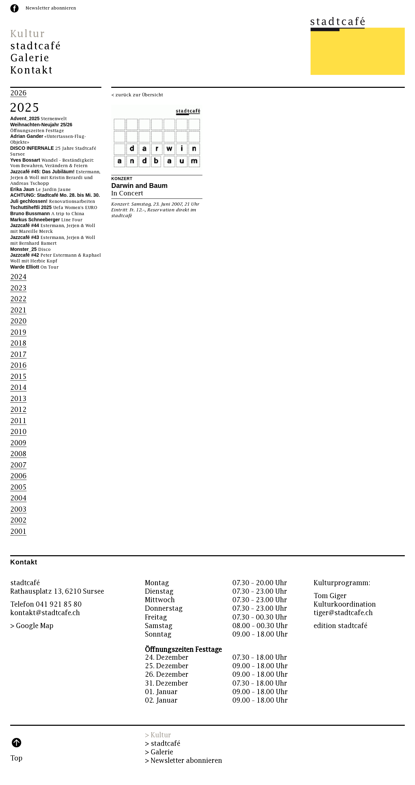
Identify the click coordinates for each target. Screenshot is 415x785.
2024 (18, 277)
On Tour (34, 267)
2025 (24, 107)
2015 (18, 376)
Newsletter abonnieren (51, 8)
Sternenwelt (38, 118)
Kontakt (31, 70)
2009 (18, 443)
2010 (18, 431)
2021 (18, 310)
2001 (18, 531)
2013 (18, 398)
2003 (18, 509)
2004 (18, 498)
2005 (18, 487)
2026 (18, 93)
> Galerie (159, 752)
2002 (18, 520)
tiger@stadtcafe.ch (343, 612)
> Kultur (158, 735)
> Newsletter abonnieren (183, 760)
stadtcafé (36, 46)
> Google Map (31, 625)
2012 (18, 409)
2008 (18, 454)
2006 (18, 476)
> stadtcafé (162, 743)
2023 (18, 288)
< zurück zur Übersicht (137, 95)
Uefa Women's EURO (53, 207)
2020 (18, 321)
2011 (18, 420)
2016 (18, 365)
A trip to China (47, 213)
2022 (18, 299)
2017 (18, 354)
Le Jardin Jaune (40, 189)
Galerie (30, 58)
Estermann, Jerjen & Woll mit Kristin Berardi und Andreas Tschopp (55, 178)
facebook (14, 8)
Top (16, 758)
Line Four (46, 220)
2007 (18, 465)
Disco (30, 249)
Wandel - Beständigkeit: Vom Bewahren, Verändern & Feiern (52, 163)
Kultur (27, 34)
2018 (18, 343)
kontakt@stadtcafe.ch (45, 612)
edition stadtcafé (340, 625)
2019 (18, 332)
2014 (18, 387)
